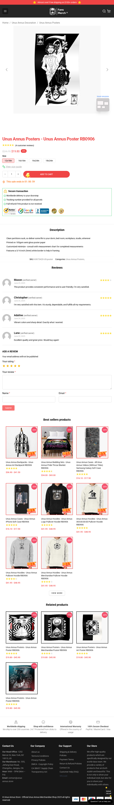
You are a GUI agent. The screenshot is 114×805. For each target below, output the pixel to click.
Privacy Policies (38, 760)
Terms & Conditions (40, 756)
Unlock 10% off (108, 792)
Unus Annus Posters (49, 22)
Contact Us (65, 768)
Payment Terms (67, 759)
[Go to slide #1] (49, 120)
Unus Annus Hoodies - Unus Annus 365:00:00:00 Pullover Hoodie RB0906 (91, 522)
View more (57, 593)
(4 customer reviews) (24, 145)
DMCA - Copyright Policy (42, 764)
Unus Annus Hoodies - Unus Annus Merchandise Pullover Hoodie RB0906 (56, 575)
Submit (8, 408)
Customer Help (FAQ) (69, 772)
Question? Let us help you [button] (100, 801)
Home (5, 22)
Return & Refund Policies (71, 763)
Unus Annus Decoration (24, 22)
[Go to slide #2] (65, 120)
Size (4, 156)
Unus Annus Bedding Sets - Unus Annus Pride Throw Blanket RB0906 (55, 465)
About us (35, 752)
